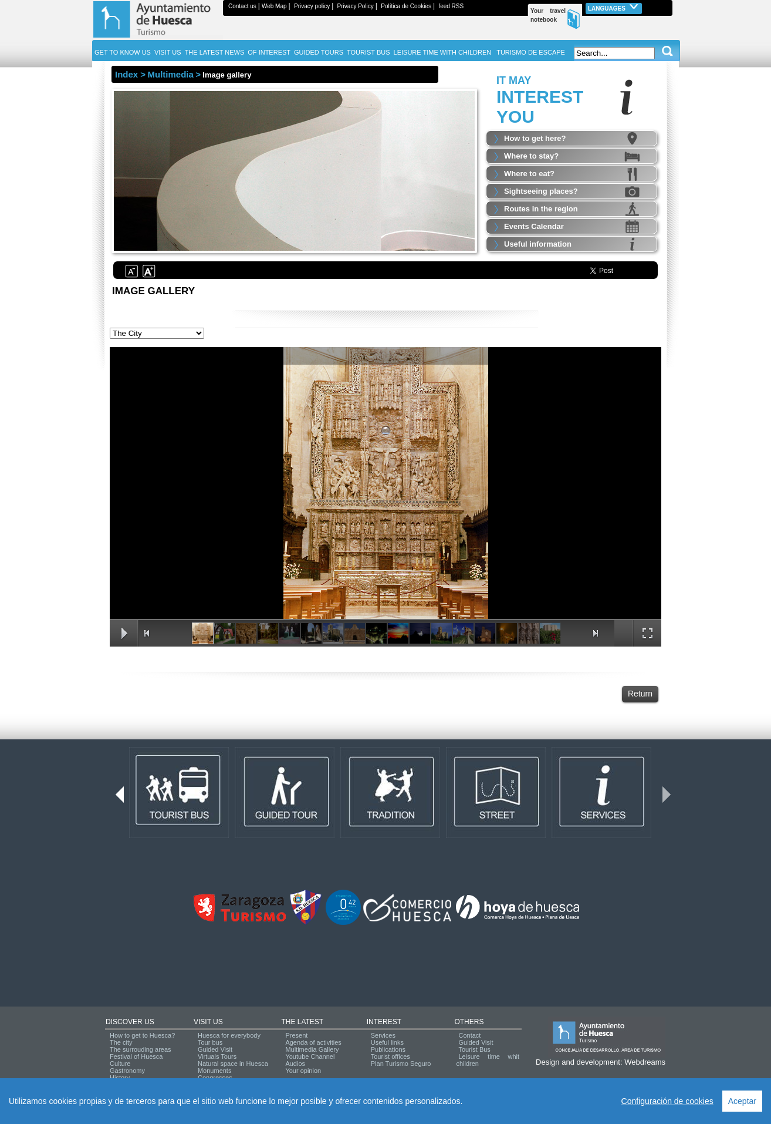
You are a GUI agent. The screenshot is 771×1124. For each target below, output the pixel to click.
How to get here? (535, 138)
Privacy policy (312, 6)
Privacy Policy (355, 6)
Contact (469, 1035)
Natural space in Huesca (233, 1063)
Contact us (242, 6)
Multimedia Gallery (312, 1049)
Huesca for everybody (229, 1035)
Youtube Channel (309, 1056)
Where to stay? (531, 156)
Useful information (538, 244)
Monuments (214, 1070)
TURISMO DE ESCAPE (530, 52)
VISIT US (208, 1022)
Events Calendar (534, 226)
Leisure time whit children (487, 1060)
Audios (295, 1063)
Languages (614, 7)
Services (383, 1035)
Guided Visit (215, 1049)
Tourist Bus (474, 1049)
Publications (388, 1049)
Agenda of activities (313, 1042)
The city (121, 1042)
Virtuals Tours (217, 1056)
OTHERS (468, 1022)
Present (296, 1035)
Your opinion (303, 1070)
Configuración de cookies (667, 1101)
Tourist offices (390, 1056)
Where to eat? (529, 173)
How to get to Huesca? (142, 1035)
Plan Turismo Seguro (401, 1063)
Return (640, 693)
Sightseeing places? (541, 191)
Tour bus (210, 1042)
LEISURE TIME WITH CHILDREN (443, 52)
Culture (120, 1063)
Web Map (274, 6)
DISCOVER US (130, 1022)
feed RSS (451, 6)
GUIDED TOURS (318, 52)
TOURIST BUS (368, 52)
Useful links (387, 1042)
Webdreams (644, 1062)
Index (126, 74)
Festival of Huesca (136, 1056)
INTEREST (384, 1022)
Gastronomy (127, 1070)
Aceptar (742, 1101)
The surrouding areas (140, 1049)
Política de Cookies (406, 6)
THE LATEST (302, 1022)
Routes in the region (541, 208)
